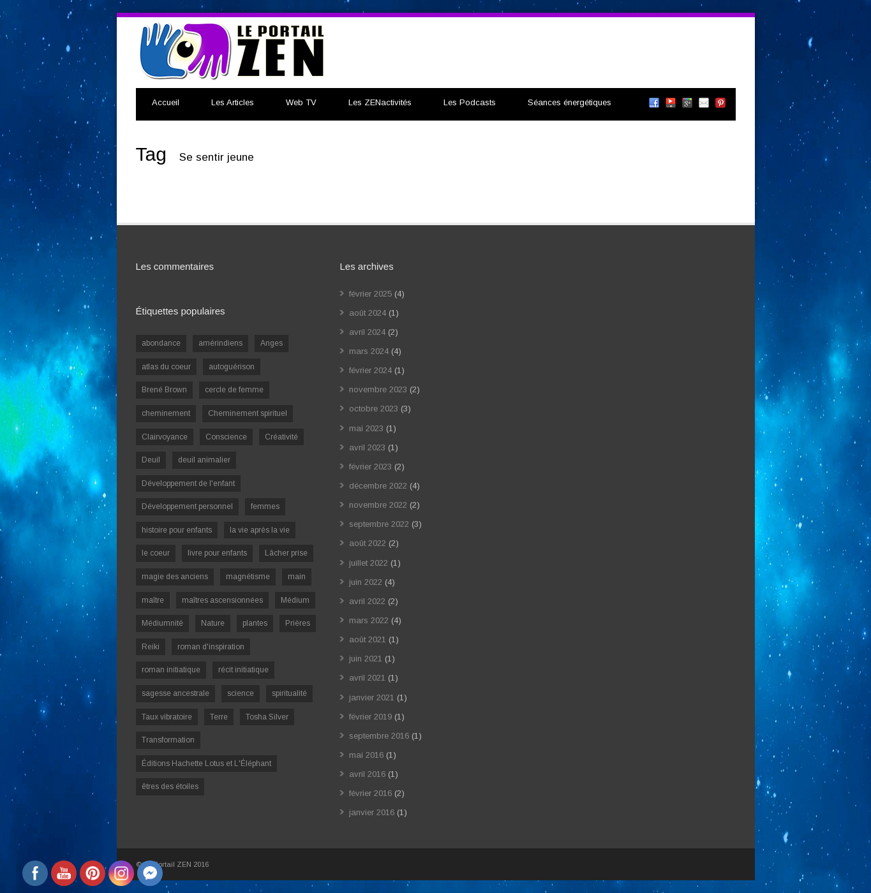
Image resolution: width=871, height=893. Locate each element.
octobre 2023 (373, 408)
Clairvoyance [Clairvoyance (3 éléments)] (165, 436)
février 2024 (370, 370)
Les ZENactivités (380, 102)
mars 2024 (369, 351)
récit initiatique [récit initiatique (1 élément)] (243, 669)
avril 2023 (367, 447)
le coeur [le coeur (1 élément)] (156, 553)
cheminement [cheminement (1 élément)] (166, 413)
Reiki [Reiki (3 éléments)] (151, 646)
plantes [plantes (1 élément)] (254, 623)
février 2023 (370, 466)
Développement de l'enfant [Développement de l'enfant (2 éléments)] (188, 483)
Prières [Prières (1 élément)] (297, 623)
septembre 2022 (379, 524)
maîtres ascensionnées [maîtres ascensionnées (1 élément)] (222, 600)
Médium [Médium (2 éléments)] (295, 600)
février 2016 (370, 793)
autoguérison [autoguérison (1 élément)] (232, 366)
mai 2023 (366, 428)
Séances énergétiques (569, 102)
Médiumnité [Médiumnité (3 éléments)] (162, 623)
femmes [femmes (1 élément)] (265, 506)
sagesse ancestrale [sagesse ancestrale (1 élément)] (175, 693)
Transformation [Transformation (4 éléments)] (168, 739)
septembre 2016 (379, 736)
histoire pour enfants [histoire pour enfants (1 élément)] (177, 530)
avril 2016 (367, 774)
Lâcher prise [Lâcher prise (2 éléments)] (286, 553)
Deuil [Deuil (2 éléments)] (151, 459)
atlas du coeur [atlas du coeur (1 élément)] (166, 366)
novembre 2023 (378, 389)
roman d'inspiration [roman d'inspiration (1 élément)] (210, 646)
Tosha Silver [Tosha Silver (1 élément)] (267, 716)
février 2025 (370, 294)
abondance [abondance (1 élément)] (161, 343)
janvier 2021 (371, 697)
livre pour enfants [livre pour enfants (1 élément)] (217, 553)
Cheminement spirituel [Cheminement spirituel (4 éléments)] (247, 413)
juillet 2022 (368, 563)
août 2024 (367, 313)
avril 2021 (367, 678)
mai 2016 (366, 755)
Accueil (165, 102)
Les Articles (232, 102)
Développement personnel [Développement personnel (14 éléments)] (187, 506)
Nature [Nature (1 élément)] (213, 623)
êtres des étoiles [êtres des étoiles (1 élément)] (170, 786)
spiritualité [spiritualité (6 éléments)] (289, 693)
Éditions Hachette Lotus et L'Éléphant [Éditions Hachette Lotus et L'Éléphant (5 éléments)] (206, 763)
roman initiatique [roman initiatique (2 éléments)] (171, 669)
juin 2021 (365, 658)
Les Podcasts (469, 102)
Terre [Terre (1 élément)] (219, 716)
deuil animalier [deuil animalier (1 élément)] (204, 459)
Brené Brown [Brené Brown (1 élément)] (164, 389)
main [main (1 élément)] (297, 576)
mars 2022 (369, 620)
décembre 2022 (378, 486)
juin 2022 (365, 582)
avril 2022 (367, 601)
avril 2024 (367, 332)
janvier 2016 (371, 812)
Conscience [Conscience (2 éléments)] (226, 436)
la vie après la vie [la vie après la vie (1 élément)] (260, 530)
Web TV (301, 102)
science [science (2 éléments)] (240, 693)
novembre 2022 (378, 505)
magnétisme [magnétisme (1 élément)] (248, 576)
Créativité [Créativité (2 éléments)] (281, 436)
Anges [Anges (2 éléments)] (271, 343)
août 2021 (367, 639)
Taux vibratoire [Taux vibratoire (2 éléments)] (167, 716)
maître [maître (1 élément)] (153, 600)
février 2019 (370, 716)
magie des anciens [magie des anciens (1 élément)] (175, 576)
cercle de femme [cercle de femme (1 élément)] (234, 389)
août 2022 (367, 543)
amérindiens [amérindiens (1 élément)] (220, 343)
